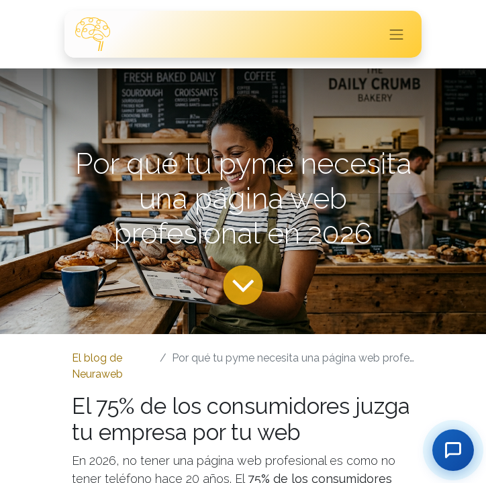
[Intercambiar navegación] (396, 34)
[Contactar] (453, 450)
